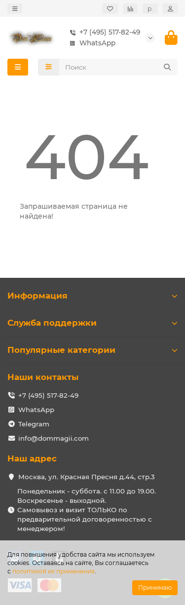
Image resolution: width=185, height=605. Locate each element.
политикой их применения (53, 571)
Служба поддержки (92, 323)
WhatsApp (90, 43)
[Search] (118, 67)
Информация (92, 296)
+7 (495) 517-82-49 (103, 32)
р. (150, 8)
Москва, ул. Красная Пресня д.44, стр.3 (86, 477)
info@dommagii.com (53, 438)
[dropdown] (14, 8)
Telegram (33, 424)
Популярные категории (92, 350)
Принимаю (155, 587)
